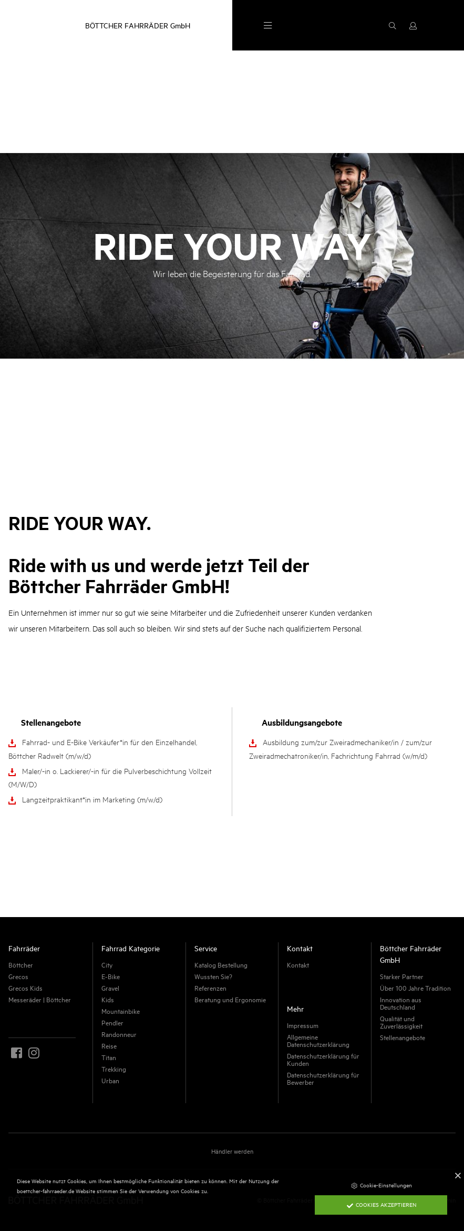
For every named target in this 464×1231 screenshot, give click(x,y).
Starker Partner (402, 976)
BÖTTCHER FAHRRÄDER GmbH (137, 25)
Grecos (18, 976)
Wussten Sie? (213, 976)
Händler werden (232, 1150)
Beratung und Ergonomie (230, 999)
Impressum (302, 1025)
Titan (108, 1057)
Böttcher (20, 964)
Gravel (110, 987)
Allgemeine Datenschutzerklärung (318, 1040)
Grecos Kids (25, 987)
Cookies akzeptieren (381, 1204)
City (106, 964)
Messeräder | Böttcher (39, 999)
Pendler (112, 1022)
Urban (110, 1080)
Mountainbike (120, 1010)
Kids (107, 999)
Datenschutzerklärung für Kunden (323, 1059)
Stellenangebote (402, 1037)
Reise (109, 1045)
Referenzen (210, 987)
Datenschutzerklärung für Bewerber (323, 1078)
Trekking (113, 1068)
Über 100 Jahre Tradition (415, 987)
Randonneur (119, 1034)
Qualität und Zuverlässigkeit (401, 1021)
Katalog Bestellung (221, 964)
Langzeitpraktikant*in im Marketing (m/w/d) (92, 799)
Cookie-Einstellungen (381, 1185)
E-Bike (110, 976)
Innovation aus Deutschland (400, 1002)
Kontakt (298, 964)
